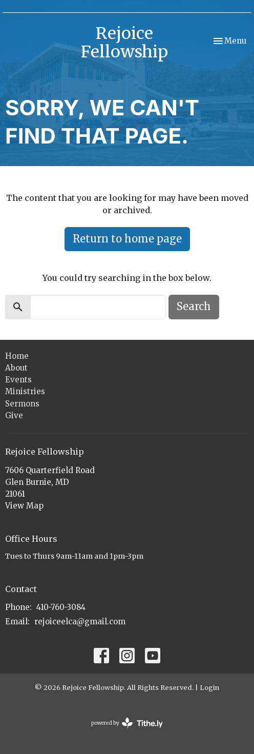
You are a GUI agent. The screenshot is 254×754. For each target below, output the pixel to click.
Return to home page (127, 238)
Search (194, 306)
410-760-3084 (61, 607)
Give (14, 415)
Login (209, 687)
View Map (24, 506)
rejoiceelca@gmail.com (79, 621)
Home (17, 356)
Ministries (25, 391)
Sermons (22, 404)
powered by (127, 723)
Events (18, 379)
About (16, 368)
